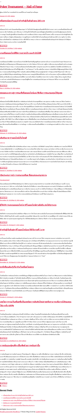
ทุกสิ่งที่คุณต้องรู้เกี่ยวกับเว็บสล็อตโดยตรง (17, 267)
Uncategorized (4, 180)
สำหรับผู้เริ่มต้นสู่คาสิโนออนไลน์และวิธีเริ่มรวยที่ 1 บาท (22, 229)
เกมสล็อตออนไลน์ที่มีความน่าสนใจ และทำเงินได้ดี (20, 53)
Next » (5, 386)
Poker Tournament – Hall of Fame (21, 6)
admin (13, 16)
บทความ (2, 25)
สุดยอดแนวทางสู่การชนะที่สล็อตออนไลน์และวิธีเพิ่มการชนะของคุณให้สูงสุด (31, 93)
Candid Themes (41, 412)
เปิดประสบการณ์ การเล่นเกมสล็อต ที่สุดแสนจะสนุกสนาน (23, 175)
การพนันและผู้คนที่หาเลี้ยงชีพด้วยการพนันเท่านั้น (20, 345)
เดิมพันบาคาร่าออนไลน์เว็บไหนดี (13, 138)
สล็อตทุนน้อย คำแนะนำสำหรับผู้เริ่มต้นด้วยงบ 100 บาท (22, 21)
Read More (3, 46)
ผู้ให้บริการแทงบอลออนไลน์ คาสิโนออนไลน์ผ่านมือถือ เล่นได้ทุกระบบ (28, 205)
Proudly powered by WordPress (10, 412)
